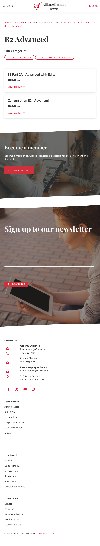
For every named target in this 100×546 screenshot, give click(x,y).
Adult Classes (11, 407)
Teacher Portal (12, 519)
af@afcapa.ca (27, 361)
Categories (18, 22)
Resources (10, 476)
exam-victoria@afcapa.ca (34, 370)
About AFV (10, 481)
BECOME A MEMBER (15, 168)
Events (8, 460)
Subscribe (16, 284)
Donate (8, 503)
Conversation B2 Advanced (55, 57)
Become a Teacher (14, 514)
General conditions (14, 486)
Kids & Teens (11, 412)
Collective (43, 22)
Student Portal (12, 524)
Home (7, 22)
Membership (11, 471)
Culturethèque (12, 465)
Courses (31, 22)
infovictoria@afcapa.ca (32, 349)
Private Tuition (12, 417)
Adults (80, 22)
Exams (7, 433)
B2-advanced (15, 26)
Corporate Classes (14, 422)
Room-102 (69, 22)
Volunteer (9, 509)
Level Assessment (14, 427)
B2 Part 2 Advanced (19, 57)
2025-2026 (56, 22)
